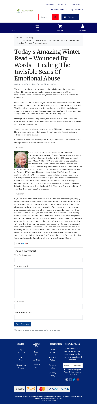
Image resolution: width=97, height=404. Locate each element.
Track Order (21, 358)
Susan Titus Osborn (36, 152)
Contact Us (76, 4)
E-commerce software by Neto (51, 398)
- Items (69, 17)
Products (50, 4)
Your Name (19, 302)
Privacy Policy (52, 358)
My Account (21, 351)
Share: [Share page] (21, 243)
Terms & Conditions (71, 372)
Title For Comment (22, 255)
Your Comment (21, 266)
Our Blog (36, 360)
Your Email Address (23, 312)
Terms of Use (52, 351)
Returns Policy (52, 366)
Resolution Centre (21, 366)
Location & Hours (59, 9)
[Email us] (67, 379)
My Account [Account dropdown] (76, 9)
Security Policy (52, 374)
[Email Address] (67, 365)
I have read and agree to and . (73, 371)
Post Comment (22, 324)
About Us (62, 4)
